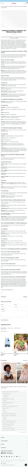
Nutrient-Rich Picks (6, 408)
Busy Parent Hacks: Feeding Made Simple (9, 413)
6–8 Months (5, 417)
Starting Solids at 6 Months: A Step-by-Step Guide (10, 391)
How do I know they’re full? (7, 426)
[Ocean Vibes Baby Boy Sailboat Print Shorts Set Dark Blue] (7, 342)
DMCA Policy (8, 460)
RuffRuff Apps (23, 432)
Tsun (26, 432)
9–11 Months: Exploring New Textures (8, 402)
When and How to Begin (7, 393)
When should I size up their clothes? (9, 428)
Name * (2, 304)
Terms (2, 460)
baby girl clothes (13, 283)
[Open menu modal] (1, 3)
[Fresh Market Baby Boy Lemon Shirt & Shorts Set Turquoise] (20, 342)
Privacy (4, 460)
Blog (5, 6)
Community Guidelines (13, 460)
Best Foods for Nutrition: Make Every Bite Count (10, 406)
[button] (1, 352)
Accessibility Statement (21, 460)
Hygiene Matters (6, 395)
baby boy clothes (4, 283)
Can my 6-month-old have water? (8, 422)
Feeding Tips (5, 397)
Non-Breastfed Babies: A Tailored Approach (9, 415)
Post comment (5, 320)
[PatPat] (14, 3)
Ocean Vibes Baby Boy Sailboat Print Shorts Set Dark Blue (7, 354)
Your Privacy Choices (4, 461)
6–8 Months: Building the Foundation (8, 398)
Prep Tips (4, 409)
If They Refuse (5, 411)
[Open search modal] (3, 3)
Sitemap (9, 461)
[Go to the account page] (24, 3)
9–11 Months (5, 419)
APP (11, 461)
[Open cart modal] (26, 3)
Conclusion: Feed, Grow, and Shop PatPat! (9, 430)
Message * (3, 309)
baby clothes (15, 123)
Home (2, 6)
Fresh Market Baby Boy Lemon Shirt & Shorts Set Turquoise (20, 354)
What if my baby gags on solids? (8, 424)
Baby (7, 6)
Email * (15, 304)
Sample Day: (5, 400)
